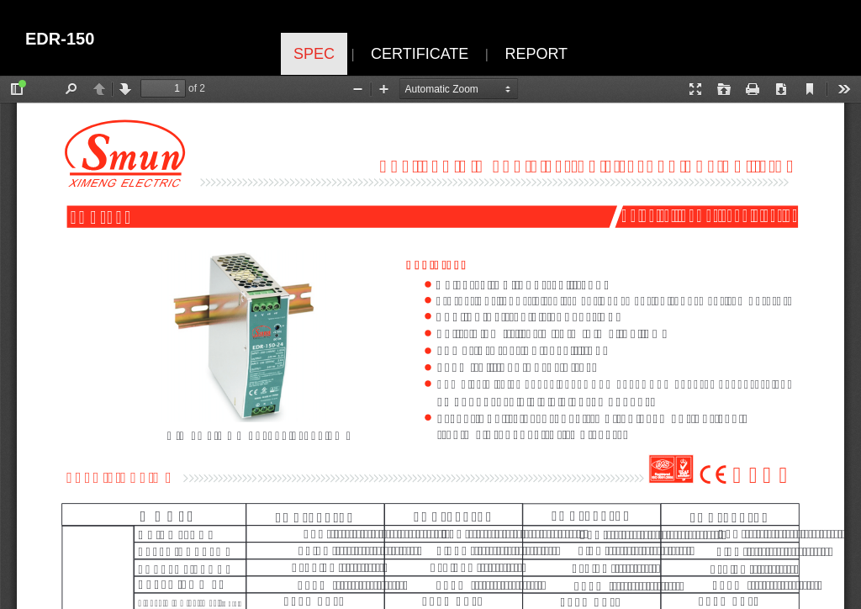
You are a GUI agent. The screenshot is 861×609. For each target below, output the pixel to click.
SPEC (314, 53)
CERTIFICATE (419, 53)
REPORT (536, 53)
